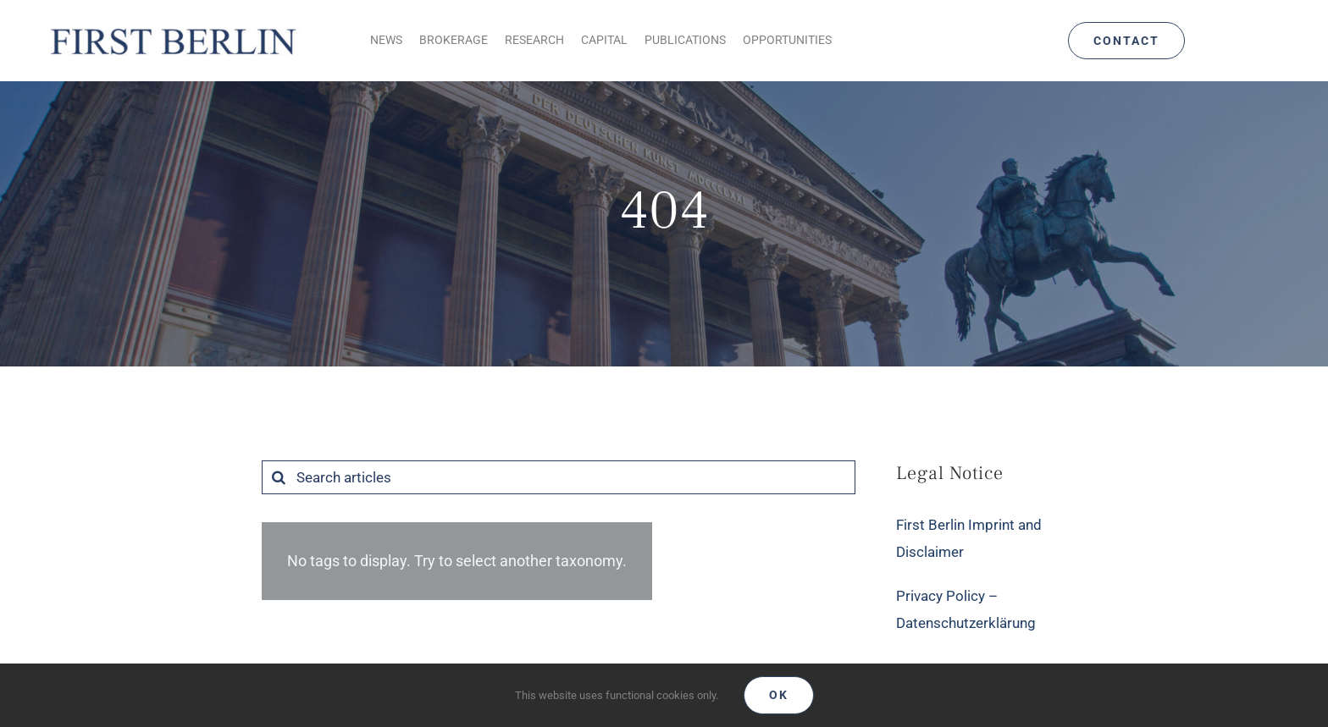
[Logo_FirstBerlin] (172, 26)
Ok (778, 695)
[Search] (279, 477)
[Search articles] (558, 477)
